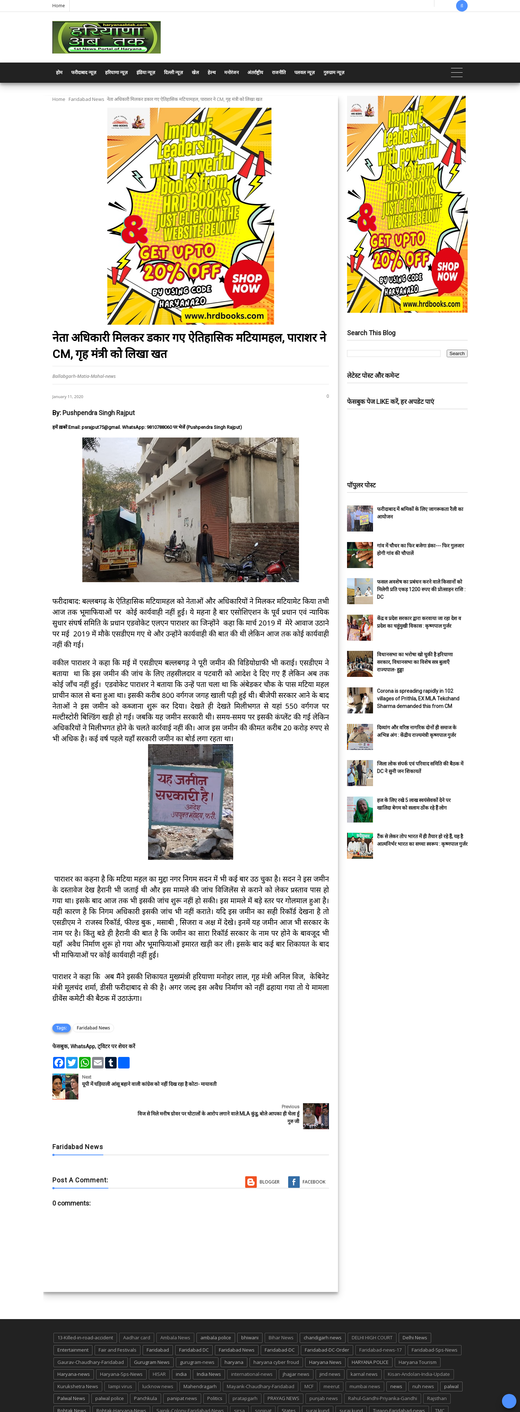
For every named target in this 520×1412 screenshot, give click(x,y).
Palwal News (71, 1368)
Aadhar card (136, 1308)
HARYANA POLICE (370, 1332)
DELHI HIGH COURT (372, 1308)
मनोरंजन (231, 72)
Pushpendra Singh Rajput (98, 413)
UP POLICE (97, 1393)
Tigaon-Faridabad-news (399, 1381)
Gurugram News (152, 1332)
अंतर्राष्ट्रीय (255, 72)
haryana (234, 1332)
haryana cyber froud (276, 1332)
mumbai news (365, 1356)
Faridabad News (86, 99)
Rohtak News (71, 1381)
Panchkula (145, 1368)
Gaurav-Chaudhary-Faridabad (90, 1332)
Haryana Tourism (418, 1332)
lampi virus (120, 1356)
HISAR (159, 1344)
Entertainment (72, 1320)
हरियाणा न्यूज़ (116, 72)
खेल (195, 72)
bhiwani (250, 1308)
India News (209, 1344)
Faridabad (158, 1320)
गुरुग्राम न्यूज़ (334, 72)
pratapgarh (245, 1368)
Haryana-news (73, 1344)
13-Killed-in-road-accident (85, 1308)
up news (66, 1393)
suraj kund (317, 1381)
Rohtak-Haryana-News (121, 1381)
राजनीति (279, 72)
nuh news (423, 1356)
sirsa (239, 1381)
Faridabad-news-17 (380, 1320)
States (289, 1381)
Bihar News (281, 1308)
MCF (308, 1356)
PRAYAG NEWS (283, 1368)
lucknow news (157, 1356)
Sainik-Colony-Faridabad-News (190, 1381)
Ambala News (175, 1308)
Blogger (270, 1152)
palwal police (109, 1368)
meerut (331, 1356)
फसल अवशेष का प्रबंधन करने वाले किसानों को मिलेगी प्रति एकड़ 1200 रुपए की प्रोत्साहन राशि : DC (421, 589)
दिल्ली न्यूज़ (173, 72)
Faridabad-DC (280, 1320)
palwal (451, 1356)
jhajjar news (296, 1344)
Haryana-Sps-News (121, 1344)
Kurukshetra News (77, 1356)
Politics (214, 1368)
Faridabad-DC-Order (327, 1320)
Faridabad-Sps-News (435, 1320)
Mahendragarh (200, 1356)
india (181, 1344)
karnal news (364, 1344)
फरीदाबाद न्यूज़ (83, 72)
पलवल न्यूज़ (304, 72)
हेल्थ (212, 72)
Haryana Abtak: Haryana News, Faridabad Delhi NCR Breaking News (121, 1406)
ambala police (215, 1308)
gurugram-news (197, 1332)
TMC (440, 1381)
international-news (252, 1344)
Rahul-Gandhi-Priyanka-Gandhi (382, 1368)
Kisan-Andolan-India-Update (419, 1344)
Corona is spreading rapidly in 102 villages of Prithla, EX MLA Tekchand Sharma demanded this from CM (418, 698)
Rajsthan (437, 1368)
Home (58, 6)
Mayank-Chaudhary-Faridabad (260, 1356)
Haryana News (325, 1332)
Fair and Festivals (117, 1320)
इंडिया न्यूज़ (145, 72)
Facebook (314, 1152)
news (396, 1356)
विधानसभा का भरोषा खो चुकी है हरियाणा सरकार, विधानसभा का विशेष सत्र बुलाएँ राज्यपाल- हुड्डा (415, 662)
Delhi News (415, 1308)
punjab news (323, 1368)
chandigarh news (323, 1308)
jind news (330, 1344)
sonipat (263, 1381)
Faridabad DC (194, 1320)
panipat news (182, 1368)
